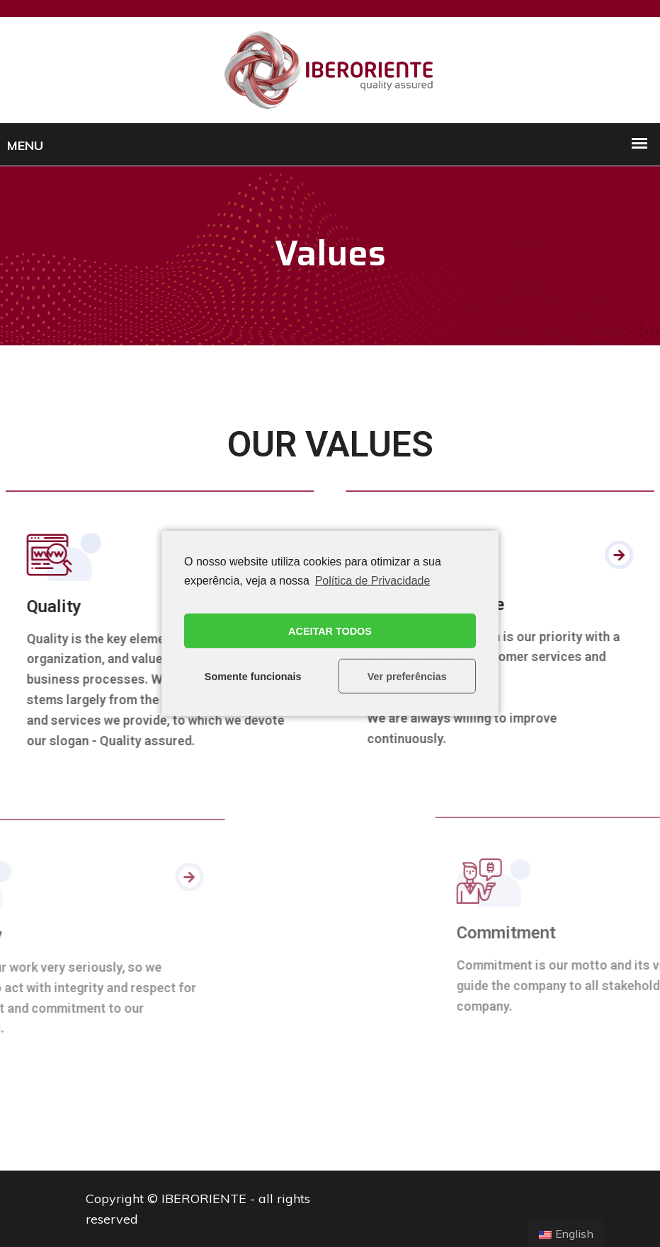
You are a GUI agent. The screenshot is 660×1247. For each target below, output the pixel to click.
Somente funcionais (253, 676)
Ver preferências (407, 676)
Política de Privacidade (373, 581)
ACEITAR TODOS (330, 631)
